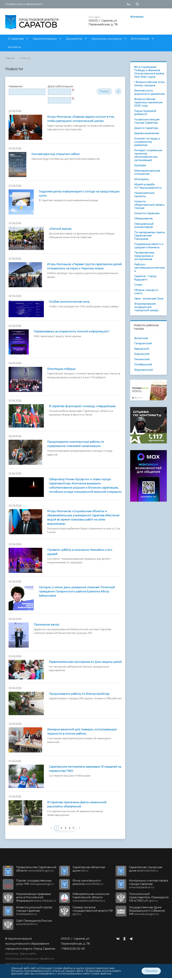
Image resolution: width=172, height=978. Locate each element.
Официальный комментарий (143, 225)
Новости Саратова (146, 213)
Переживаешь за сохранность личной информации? (71, 331)
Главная (9, 58)
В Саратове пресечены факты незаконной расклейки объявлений (77, 804)
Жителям (136, 16)
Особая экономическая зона (69, 301)
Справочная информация (23, 4)
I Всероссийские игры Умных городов (149, 83)
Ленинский (141, 359)
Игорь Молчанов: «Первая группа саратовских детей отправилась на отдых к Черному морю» (84, 266)
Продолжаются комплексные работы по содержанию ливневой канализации (75, 444)
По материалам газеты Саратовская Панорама (149, 235)
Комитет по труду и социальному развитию (147, 142)
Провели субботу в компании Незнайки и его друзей (79, 552)
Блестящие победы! (61, 369)
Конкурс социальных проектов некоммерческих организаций (148, 155)
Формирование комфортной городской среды (146, 307)
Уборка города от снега (146, 291)
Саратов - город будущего (145, 278)
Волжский (141, 338)
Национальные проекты (144, 194)
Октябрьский (143, 364)
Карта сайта (28, 953)
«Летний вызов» (60, 228)
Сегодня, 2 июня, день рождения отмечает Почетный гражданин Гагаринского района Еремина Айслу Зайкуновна (77, 591)
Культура (140, 165)
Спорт (138, 284)
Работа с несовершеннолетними (149, 268)
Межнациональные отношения (147, 172)
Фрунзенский (143, 369)
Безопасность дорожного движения (149, 92)
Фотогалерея (140, 38)
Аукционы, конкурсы (107, 38)
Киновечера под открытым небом (55, 154)
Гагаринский (143, 343)
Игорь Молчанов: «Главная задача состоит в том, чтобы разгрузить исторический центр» (81, 119)
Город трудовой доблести (145, 112)
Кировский (141, 353)
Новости (25, 58)
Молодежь (141, 179)
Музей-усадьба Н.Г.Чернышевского (147, 186)
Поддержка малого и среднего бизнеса (148, 245)
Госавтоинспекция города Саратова (146, 121)
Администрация (45, 38)
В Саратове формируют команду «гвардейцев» (82, 406)
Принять (151, 970)
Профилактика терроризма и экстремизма (144, 256)
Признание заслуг (47, 624)
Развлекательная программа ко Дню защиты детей (85, 661)
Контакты (14, 47)
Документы (74, 38)
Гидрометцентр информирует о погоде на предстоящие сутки (79, 193)
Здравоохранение (146, 133)
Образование (143, 218)
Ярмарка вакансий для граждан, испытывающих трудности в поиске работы (82, 731)
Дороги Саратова (146, 128)
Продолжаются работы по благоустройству (79, 693)
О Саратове (16, 38)
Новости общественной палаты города (149, 205)
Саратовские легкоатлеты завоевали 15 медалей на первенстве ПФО (85, 769)
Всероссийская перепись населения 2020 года (148, 102)
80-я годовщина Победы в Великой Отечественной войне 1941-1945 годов (149, 71)
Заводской (141, 348)
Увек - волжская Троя (148, 298)
